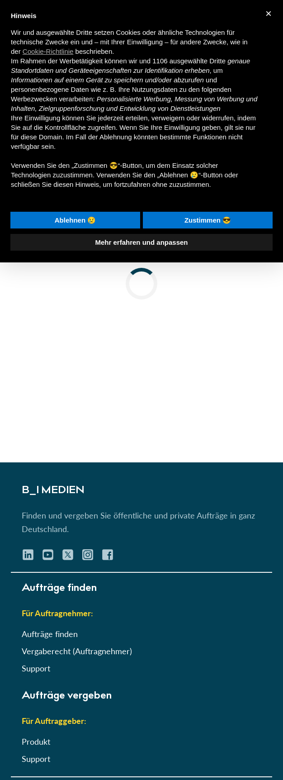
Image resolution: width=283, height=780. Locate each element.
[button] (141, 267)
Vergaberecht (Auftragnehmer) (77, 651)
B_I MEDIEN (53, 491)
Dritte (217, 61)
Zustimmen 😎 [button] (207, 220)
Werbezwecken (34, 99)
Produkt (36, 742)
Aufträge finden (50, 634)
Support (36, 668)
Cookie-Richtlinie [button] (48, 51)
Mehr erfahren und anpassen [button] (141, 242)
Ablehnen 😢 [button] (75, 220)
